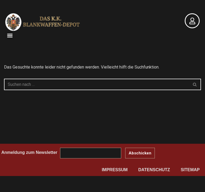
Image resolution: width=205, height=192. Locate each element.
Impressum (115, 169)
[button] (9, 35)
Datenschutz (154, 169)
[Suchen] (96, 84)
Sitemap (190, 169)
